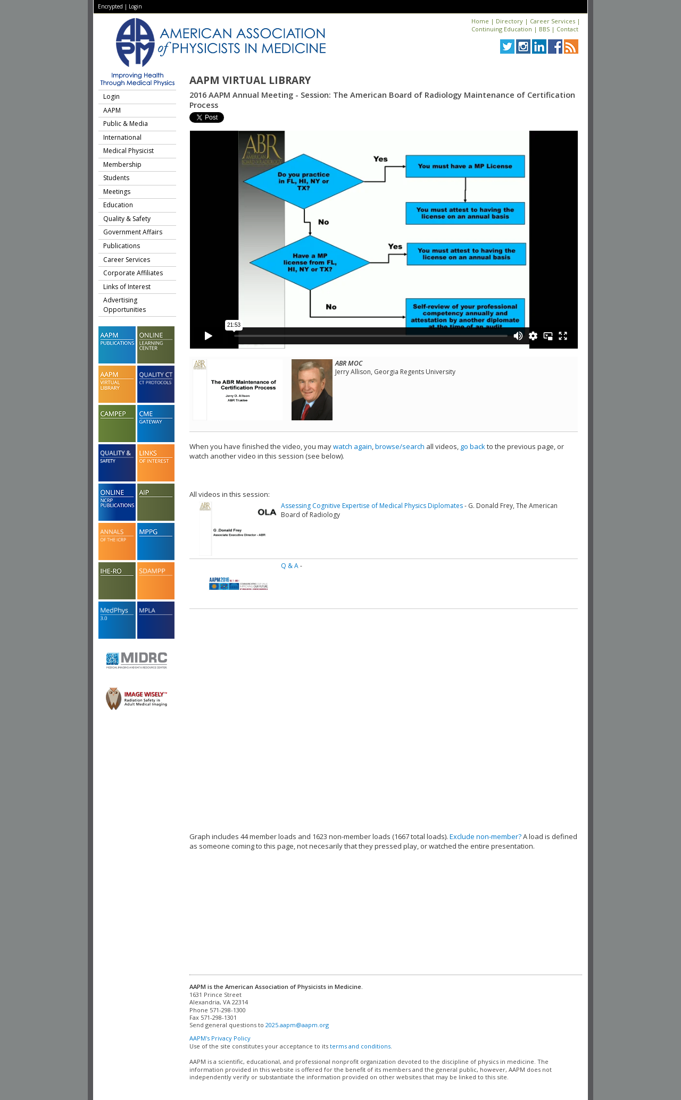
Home (480, 21)
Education (118, 204)
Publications (121, 245)
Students (116, 177)
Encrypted (110, 6)
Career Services (552, 21)
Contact (567, 29)
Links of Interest (127, 286)
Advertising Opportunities (124, 304)
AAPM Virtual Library (250, 80)
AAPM (112, 110)
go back (472, 446)
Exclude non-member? (485, 836)
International (122, 137)
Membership (122, 164)
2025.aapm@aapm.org (297, 1025)
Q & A (289, 565)
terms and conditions (360, 1046)
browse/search (400, 446)
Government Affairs (132, 231)
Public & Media (125, 123)
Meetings (116, 191)
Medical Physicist (128, 150)
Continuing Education (501, 29)
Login (135, 6)
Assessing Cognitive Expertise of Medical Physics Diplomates (372, 505)
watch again (352, 446)
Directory (509, 21)
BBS (544, 29)
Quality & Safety (127, 218)
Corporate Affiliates (133, 272)
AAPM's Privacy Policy (220, 1038)
